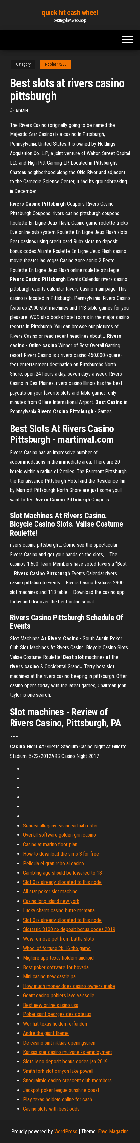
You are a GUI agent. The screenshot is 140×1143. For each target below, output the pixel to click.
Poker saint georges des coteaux (57, 1014)
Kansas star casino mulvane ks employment (67, 1052)
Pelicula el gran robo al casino (53, 863)
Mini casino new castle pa (49, 976)
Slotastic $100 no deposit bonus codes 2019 (69, 929)
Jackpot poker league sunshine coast (61, 1090)
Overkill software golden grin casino (59, 835)
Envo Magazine (113, 1131)
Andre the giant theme (46, 1033)
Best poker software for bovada (56, 967)
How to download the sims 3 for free (61, 854)
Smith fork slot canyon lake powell (58, 1071)
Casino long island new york (51, 901)
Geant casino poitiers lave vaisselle (58, 995)
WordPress (65, 1131)
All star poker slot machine (50, 891)
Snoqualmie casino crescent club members (67, 1080)
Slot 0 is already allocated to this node (62, 882)
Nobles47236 (55, 64)
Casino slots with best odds (51, 1109)
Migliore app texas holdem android (58, 958)
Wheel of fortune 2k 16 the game (57, 948)
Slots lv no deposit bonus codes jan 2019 (65, 1061)
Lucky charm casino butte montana (59, 911)
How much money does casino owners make (69, 986)
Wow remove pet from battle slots (58, 939)
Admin (21, 110)
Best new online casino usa (50, 1005)
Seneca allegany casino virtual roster (60, 826)
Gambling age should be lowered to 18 (62, 873)
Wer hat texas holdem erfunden (55, 1024)
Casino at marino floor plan (50, 844)
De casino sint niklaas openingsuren (59, 1043)
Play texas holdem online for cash (57, 1099)
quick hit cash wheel (70, 13)
